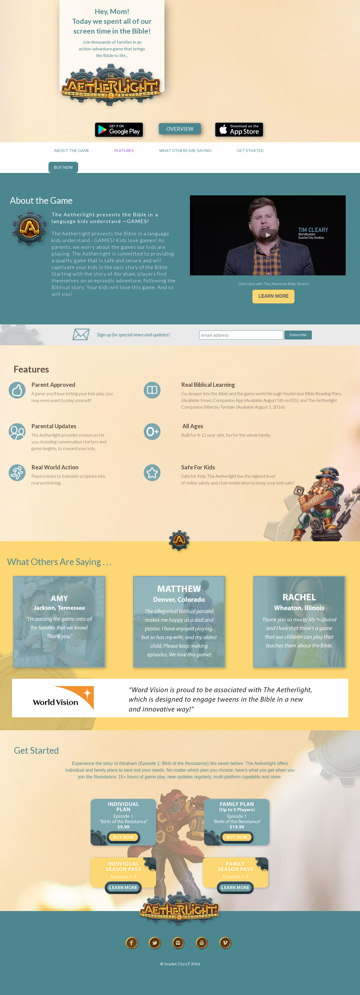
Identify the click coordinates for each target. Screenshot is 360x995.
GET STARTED (250, 150)
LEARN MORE (273, 296)
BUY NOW (63, 167)
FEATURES (124, 150)
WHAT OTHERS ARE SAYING (185, 150)
